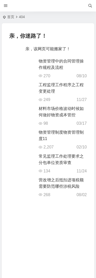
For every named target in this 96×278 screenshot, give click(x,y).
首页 (10, 17)
